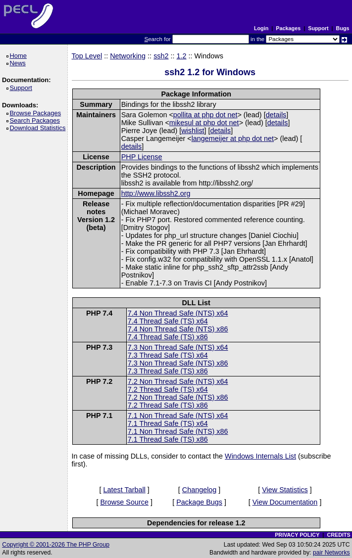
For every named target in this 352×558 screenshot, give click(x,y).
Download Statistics (39, 128)
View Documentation (285, 502)
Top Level (87, 56)
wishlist (192, 131)
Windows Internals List (260, 456)
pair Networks (331, 552)
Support (318, 28)
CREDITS (338, 535)
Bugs (343, 28)
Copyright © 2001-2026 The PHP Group (55, 544)
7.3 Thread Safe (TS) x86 (168, 371)
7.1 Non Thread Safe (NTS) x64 (178, 415)
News (19, 63)
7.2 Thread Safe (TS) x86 (168, 405)
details (276, 115)
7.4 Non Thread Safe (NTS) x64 (178, 313)
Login (261, 28)
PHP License (141, 157)
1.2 (182, 56)
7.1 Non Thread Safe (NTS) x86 (178, 431)
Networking (128, 56)
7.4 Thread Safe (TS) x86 (168, 337)
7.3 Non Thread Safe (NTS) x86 (178, 363)
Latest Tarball (124, 490)
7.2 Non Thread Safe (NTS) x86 (178, 397)
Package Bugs (199, 502)
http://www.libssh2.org (156, 193)
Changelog (199, 490)
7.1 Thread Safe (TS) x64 (168, 423)
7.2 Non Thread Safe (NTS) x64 (178, 381)
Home (19, 55)
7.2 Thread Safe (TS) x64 (168, 389)
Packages (288, 28)
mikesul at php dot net (204, 123)
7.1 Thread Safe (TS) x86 (168, 439)
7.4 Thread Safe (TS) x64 (168, 321)
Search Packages (36, 120)
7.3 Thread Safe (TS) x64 (168, 355)
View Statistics (285, 490)
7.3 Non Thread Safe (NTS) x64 (178, 347)
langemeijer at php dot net (233, 138)
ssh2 (160, 56)
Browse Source (124, 502)
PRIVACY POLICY (297, 535)
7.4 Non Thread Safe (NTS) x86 (178, 329)
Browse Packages (36, 113)
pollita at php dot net (205, 115)
